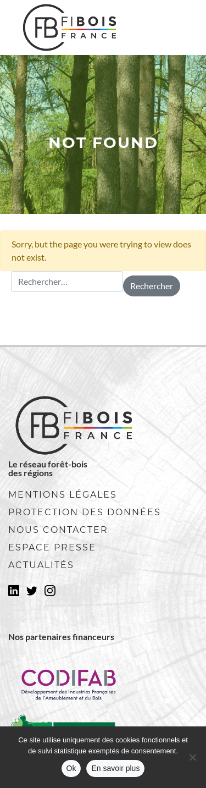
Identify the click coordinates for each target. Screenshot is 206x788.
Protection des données (84, 512)
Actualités (41, 565)
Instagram (49, 594)
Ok (71, 768)
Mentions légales (62, 494)
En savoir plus (115, 768)
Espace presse (52, 547)
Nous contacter (58, 530)
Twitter (31, 594)
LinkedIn (13, 594)
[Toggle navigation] (173, 27)
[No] (192, 757)
